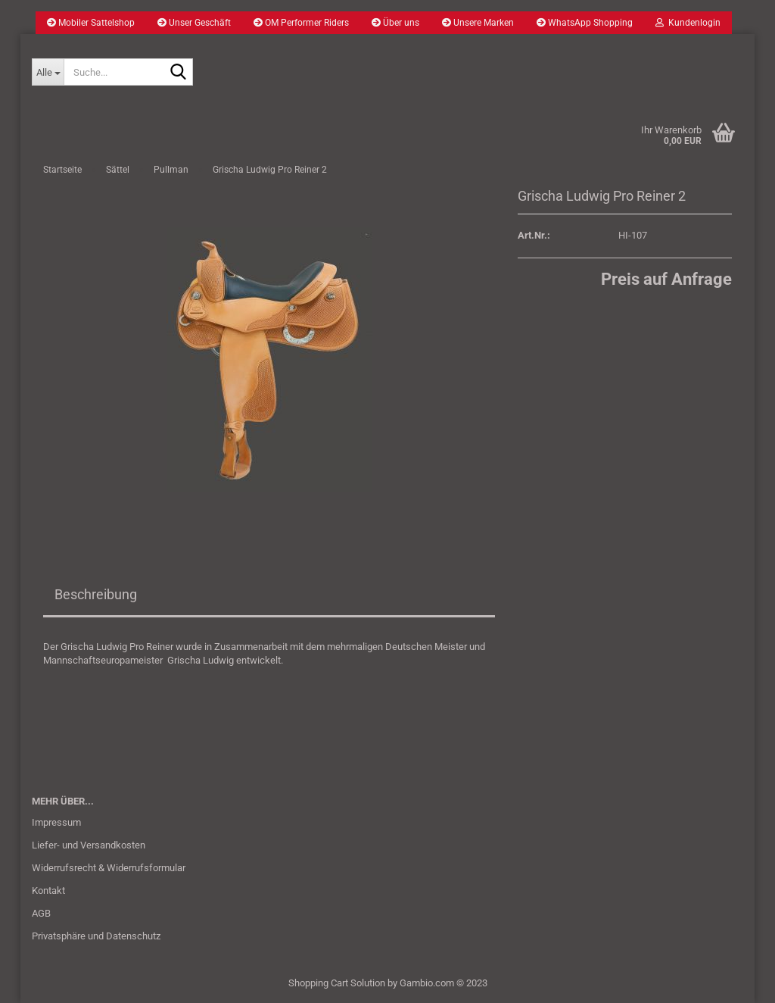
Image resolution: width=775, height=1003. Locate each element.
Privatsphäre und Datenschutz (96, 936)
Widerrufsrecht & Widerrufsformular (108, 867)
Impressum (56, 822)
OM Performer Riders (301, 22)
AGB (41, 913)
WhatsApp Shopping (585, 22)
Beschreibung (95, 594)
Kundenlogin (688, 22)
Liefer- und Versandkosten (88, 845)
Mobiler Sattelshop (91, 22)
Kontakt (48, 890)
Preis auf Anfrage (666, 279)
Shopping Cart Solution (336, 983)
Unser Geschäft (194, 22)
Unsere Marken (478, 22)
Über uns (395, 22)
